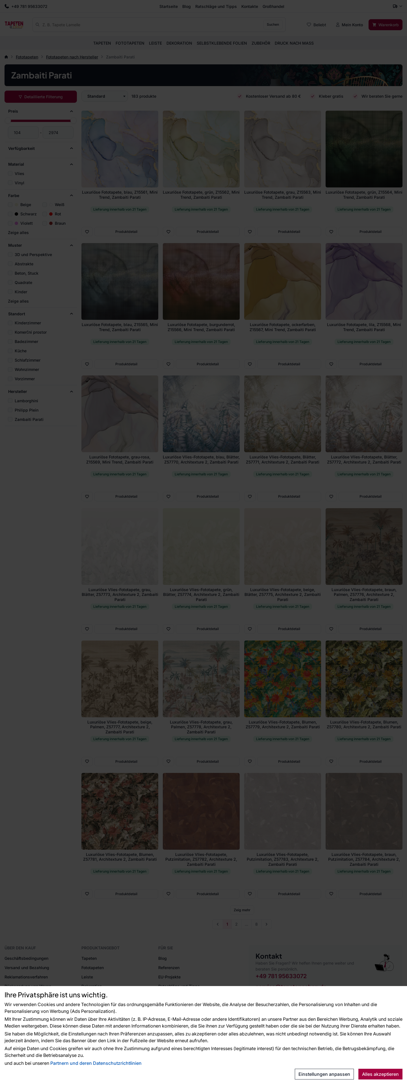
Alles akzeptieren (380, 1074)
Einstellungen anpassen (324, 1074)
